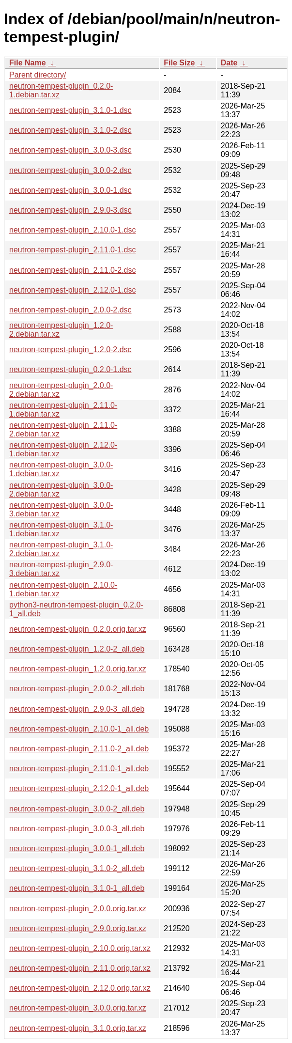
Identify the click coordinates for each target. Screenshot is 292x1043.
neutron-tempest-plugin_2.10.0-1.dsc (72, 230)
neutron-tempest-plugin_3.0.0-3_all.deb (76, 829)
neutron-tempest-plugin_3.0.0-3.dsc (70, 150)
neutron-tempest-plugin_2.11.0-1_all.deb (79, 768)
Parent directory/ (37, 75)
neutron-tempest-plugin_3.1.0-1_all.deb (76, 888)
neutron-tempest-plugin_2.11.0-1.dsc (72, 250)
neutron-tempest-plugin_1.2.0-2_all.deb (76, 649)
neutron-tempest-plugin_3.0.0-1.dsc (70, 190)
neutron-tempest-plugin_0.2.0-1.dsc (70, 369)
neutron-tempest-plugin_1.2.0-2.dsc (70, 349)
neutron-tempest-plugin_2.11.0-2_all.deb (79, 749)
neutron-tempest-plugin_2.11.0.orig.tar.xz (80, 968)
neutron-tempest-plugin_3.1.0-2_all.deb (76, 868)
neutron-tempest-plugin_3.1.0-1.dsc (70, 110)
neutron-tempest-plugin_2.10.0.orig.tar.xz (80, 948)
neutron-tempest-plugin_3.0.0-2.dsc (70, 170)
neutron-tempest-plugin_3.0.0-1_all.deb (76, 848)
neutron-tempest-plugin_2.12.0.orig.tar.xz (80, 988)
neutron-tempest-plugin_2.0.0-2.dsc (70, 310)
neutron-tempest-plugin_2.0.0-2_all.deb (76, 689)
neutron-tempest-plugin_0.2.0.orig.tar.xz (77, 629)
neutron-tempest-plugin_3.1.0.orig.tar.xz (77, 1028)
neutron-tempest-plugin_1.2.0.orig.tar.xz (77, 669)
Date (229, 63)
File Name (27, 63)
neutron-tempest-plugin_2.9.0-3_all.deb (76, 709)
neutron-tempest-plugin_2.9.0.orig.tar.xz (77, 928)
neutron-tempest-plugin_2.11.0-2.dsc (72, 270)
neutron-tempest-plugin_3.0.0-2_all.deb (76, 809)
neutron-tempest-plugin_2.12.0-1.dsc (72, 290)
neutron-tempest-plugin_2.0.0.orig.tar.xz (77, 908)
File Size (179, 63)
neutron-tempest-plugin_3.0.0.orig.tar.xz (77, 1008)
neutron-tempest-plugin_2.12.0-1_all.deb (79, 788)
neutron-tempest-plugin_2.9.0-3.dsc (70, 210)
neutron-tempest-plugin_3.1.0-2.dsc (70, 130)
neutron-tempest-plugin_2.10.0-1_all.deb (79, 729)
